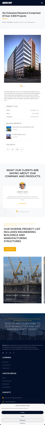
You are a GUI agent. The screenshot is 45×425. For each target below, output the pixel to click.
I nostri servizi (6, 365)
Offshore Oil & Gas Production (23, 127)
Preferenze (22, 420)
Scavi (3, 378)
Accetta (22, 412)
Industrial (10, 22)
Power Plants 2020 (18, 134)
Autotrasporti (6, 387)
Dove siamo (6, 368)
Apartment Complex (17, 295)
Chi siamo (5, 362)
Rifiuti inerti (5, 384)
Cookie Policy (22, 423)
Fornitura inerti (6, 381)
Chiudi (22, 416)
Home (4, 22)
